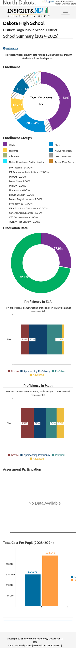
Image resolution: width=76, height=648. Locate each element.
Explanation (10, 48)
